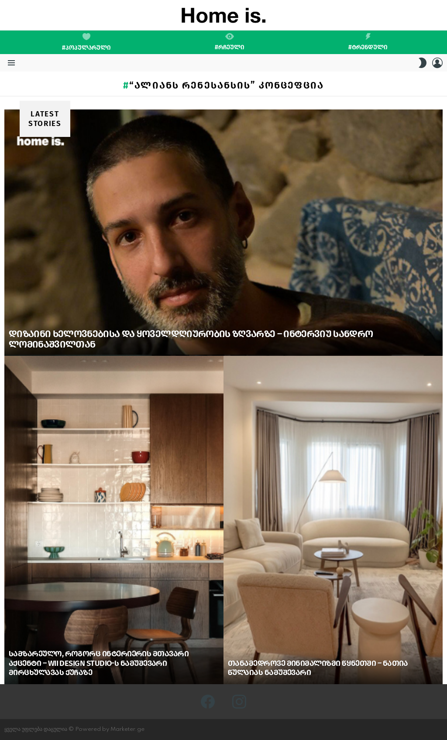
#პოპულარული (86, 42)
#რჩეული (229, 42)
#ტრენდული (368, 42)
